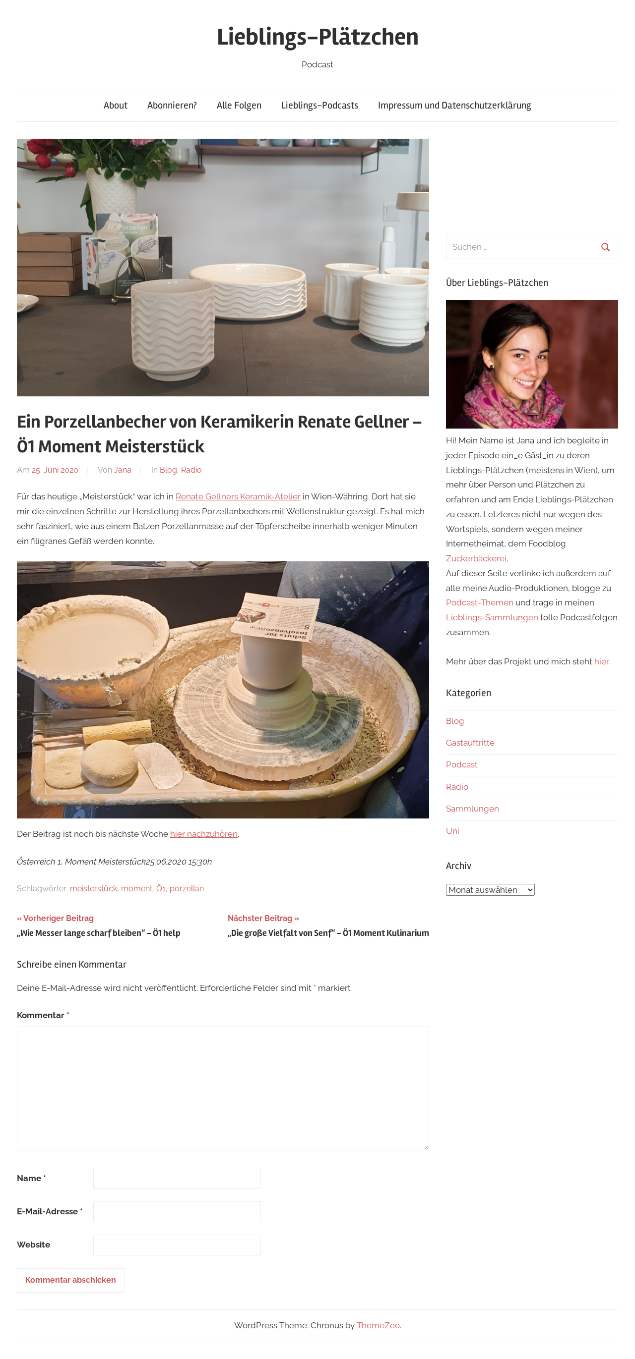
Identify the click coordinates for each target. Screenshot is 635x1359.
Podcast (462, 764)
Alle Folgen (239, 105)
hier (601, 661)
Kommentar (43, 1015)
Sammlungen (472, 809)
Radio (191, 470)
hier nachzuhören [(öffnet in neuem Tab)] (204, 834)
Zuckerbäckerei (476, 558)
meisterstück (93, 888)
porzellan (187, 888)
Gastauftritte (470, 743)
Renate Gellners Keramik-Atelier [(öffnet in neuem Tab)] (238, 496)
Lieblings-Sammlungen (492, 617)
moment (136, 888)
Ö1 (161, 888)
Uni (452, 831)
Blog (168, 470)
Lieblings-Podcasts (319, 105)
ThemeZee (378, 1325)
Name (31, 1178)
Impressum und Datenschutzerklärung (454, 105)
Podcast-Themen (479, 602)
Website (33, 1245)
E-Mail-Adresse (50, 1211)
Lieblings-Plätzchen (318, 37)
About (115, 105)
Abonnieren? (172, 105)
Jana (122, 470)
